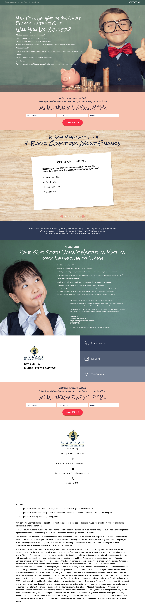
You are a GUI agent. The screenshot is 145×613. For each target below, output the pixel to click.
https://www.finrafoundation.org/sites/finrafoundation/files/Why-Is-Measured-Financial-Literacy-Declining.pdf (66, 512)
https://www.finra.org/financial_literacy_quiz (39, 516)
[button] (61, 216)
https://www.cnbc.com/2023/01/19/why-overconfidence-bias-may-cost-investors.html (57, 508)
